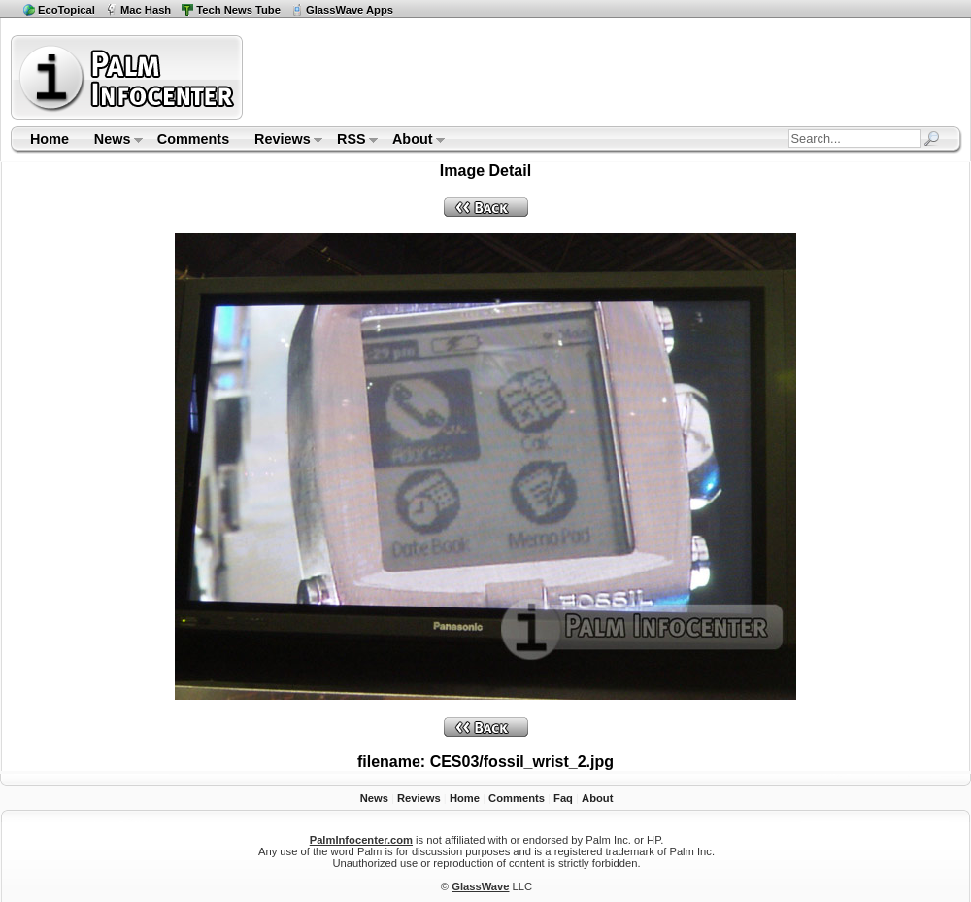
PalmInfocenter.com (361, 840)
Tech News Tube (238, 10)
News (112, 141)
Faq (563, 798)
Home (49, 139)
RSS (351, 141)
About (412, 141)
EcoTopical (66, 10)
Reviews (282, 141)
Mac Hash (145, 10)
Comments (193, 139)
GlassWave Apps (349, 10)
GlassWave (480, 886)
